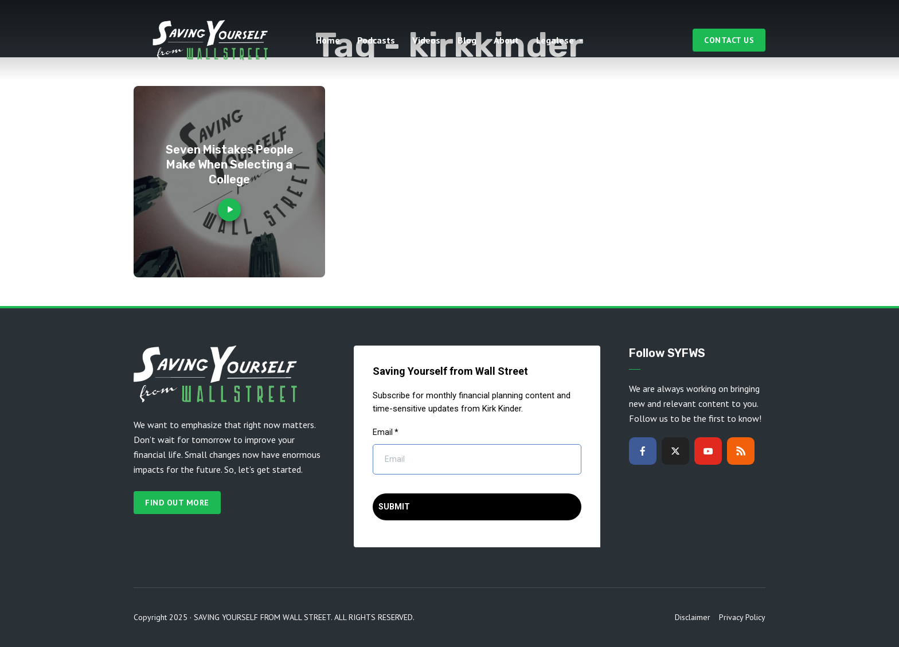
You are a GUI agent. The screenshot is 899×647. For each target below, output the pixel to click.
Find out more (177, 502)
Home (328, 40)
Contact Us (729, 40)
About (506, 40)
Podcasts (376, 40)
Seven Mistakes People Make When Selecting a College (230, 164)
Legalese (555, 40)
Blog (467, 40)
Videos (426, 40)
